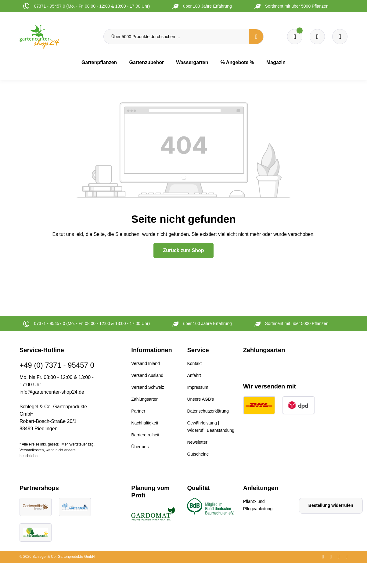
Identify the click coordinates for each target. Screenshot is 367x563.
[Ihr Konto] (339, 36)
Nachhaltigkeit (144, 422)
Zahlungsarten (145, 399)
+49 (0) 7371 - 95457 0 (57, 365)
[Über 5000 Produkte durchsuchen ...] (176, 36)
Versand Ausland (147, 375)
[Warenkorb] (317, 36)
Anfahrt (194, 375)
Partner (138, 411)
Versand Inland (145, 363)
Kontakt (194, 363)
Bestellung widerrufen (330, 505)
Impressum (197, 387)
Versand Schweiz (147, 387)
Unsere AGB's (200, 399)
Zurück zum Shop (183, 250)
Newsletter (197, 442)
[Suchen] (256, 36)
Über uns (140, 446)
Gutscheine (198, 454)
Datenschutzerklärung (207, 411)
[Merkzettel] (294, 36)
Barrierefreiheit (145, 434)
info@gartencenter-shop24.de (52, 392)
